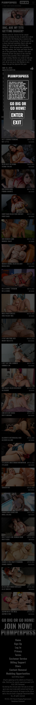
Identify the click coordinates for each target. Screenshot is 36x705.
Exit (17, 122)
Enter (17, 114)
